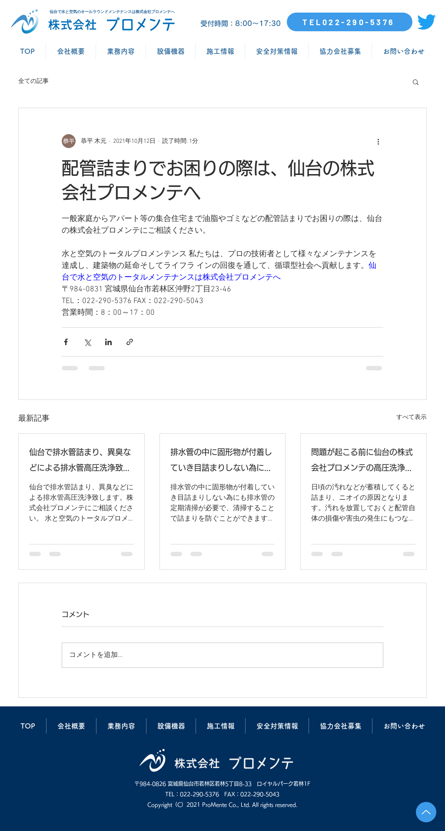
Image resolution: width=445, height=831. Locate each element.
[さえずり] (426, 22)
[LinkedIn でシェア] (108, 342)
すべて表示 (411, 417)
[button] (416, 81)
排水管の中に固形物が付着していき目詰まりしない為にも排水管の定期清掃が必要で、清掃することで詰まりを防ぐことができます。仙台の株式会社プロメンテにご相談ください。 (221, 461)
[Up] (426, 812)
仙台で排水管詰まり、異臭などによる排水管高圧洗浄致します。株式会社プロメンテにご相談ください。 (80, 461)
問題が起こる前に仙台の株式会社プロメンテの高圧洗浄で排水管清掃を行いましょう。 (362, 461)
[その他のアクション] (378, 141)
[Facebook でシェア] (66, 342)
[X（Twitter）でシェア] (87, 342)
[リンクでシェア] (130, 342)
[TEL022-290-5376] (349, 22)
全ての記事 (33, 81)
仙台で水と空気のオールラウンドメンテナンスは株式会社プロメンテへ (112, 12)
